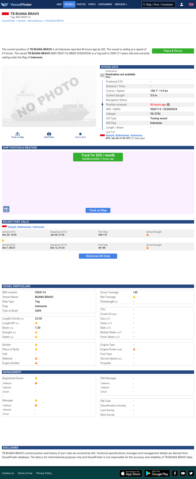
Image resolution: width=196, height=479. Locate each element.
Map (59, 4)
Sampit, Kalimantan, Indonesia (124, 135)
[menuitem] (9, 21)
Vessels (69, 4)
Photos (81, 4)
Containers (105, 4)
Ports (92, 4)
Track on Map (98, 210)
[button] (181, 4)
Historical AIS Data (98, 256)
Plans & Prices (173, 51)
